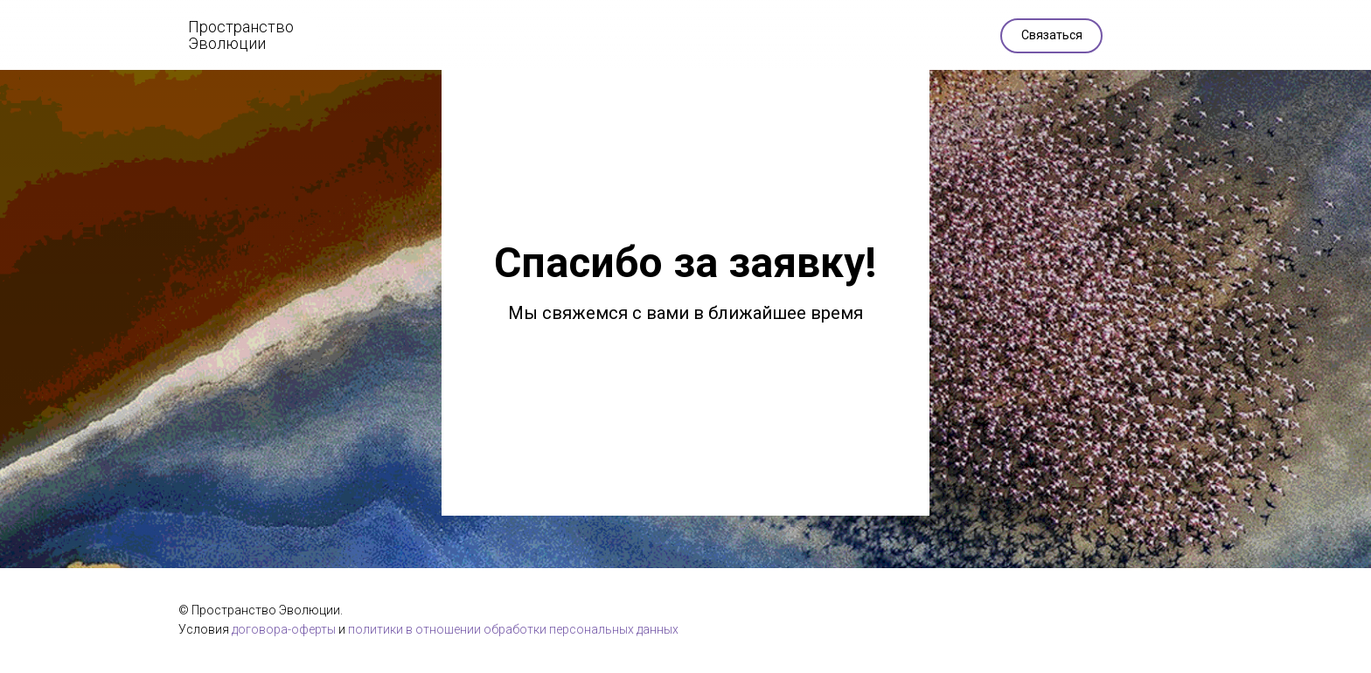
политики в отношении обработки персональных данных (513, 629)
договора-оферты (284, 629)
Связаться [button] (1051, 35)
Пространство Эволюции (241, 34)
